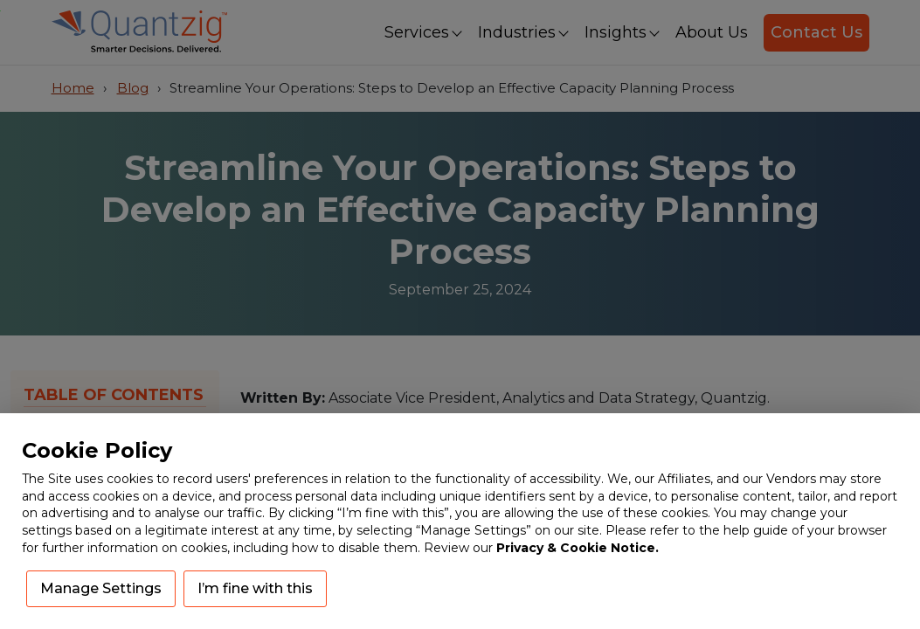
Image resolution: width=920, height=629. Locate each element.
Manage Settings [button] (101, 588)
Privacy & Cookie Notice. (577, 548)
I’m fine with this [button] (255, 588)
